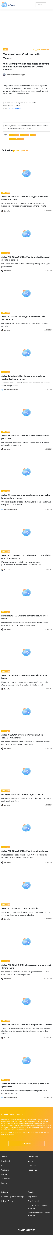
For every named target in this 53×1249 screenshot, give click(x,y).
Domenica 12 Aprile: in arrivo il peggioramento (22, 794)
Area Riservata (27, 1230)
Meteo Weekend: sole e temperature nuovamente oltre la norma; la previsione (25, 496)
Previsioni (5, 1161)
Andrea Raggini (15, 108)
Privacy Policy (7, 1201)
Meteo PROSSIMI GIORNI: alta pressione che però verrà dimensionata (26, 966)
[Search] (40, 4)
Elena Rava (7, 211)
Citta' (3, 1165)
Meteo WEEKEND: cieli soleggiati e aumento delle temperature (23, 318)
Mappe (4, 1174)
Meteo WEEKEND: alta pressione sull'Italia (19, 908)
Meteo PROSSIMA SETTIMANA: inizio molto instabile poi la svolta (25, 437)
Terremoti (5, 1178)
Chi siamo (26, 1143)
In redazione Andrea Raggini (16, 75)
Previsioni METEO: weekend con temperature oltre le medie (24, 617)
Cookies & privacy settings (12, 1196)
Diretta (4, 1183)
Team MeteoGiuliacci (11, 390)
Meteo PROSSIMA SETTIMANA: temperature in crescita (26, 1024)
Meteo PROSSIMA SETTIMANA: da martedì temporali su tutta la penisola (25, 258)
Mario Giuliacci (9, 570)
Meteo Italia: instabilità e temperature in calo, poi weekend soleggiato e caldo (23, 377)
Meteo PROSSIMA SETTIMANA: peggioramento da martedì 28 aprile (24, 198)
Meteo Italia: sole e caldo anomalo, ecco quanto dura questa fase (25, 1085)
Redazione (32, 1170)
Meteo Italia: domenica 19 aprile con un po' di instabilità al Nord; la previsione (26, 557)
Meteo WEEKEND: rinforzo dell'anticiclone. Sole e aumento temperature (23, 736)
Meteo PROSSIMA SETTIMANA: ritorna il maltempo (24, 851)
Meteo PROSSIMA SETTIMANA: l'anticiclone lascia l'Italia (24, 677)
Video (30, 1161)
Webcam (5, 1170)
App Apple (32, 1196)
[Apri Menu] (50, 5)
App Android (33, 1201)
